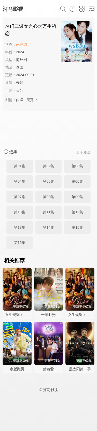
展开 (32, 100)
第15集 (77, 227)
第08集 (48, 197)
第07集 (19, 197)
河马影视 (13, 9)
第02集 (48, 166)
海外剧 (21, 60)
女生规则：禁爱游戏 (21, 315)
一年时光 (48, 315)
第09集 (77, 197)
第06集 (77, 181)
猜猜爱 (48, 369)
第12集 (77, 212)
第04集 (19, 181)
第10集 (19, 212)
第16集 (19, 243)
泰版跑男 (17, 369)
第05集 (48, 181)
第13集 (19, 227)
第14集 (48, 227)
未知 (19, 83)
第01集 (19, 166)
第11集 (48, 212)
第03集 (77, 166)
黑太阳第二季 (80, 369)
